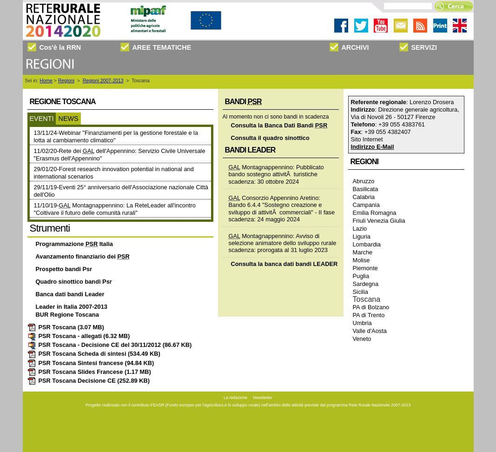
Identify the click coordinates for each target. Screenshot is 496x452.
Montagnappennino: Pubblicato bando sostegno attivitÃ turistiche (276, 171)
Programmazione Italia (74, 243)
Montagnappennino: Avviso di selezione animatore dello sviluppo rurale (283, 239)
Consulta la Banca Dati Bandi (279, 125)
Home (46, 80)
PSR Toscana (65, 327)
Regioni (66, 80)
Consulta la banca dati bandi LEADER (284, 263)
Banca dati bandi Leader (70, 294)
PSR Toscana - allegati (78, 335)
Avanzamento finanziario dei (83, 256)
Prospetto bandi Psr (64, 269)
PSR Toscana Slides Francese (89, 371)
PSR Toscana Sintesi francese (90, 362)
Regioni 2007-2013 (103, 80)
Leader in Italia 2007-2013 (71, 306)
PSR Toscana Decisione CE (88, 380)
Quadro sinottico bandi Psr (74, 281)
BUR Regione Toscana (67, 314)
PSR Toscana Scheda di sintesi (93, 353)
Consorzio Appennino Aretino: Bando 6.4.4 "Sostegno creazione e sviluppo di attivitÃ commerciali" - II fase (282, 205)
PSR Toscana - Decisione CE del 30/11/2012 (109, 344)
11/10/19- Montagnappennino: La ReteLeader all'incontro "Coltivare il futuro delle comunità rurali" (115, 209)
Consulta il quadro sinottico (270, 137)
